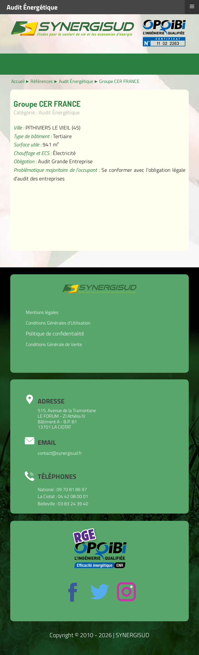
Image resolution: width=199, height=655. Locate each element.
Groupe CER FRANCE (47, 103)
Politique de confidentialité (55, 333)
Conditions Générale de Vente (54, 344)
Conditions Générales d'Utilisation (58, 322)
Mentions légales (42, 312)
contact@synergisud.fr (60, 452)
